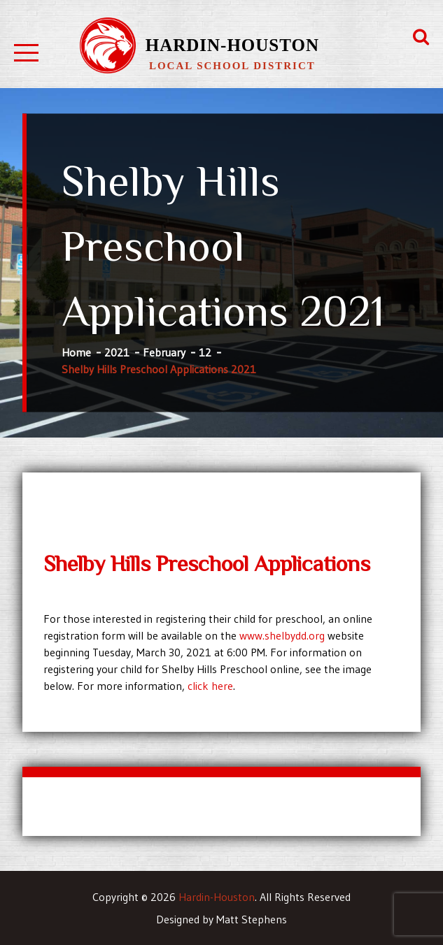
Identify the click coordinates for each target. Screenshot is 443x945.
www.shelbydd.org (282, 635)
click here (210, 686)
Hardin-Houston (232, 45)
